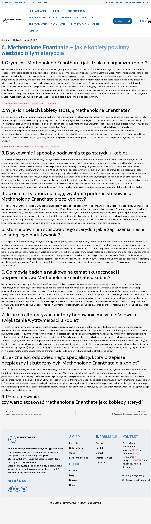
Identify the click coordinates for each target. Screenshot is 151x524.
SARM (54, 24)
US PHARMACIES (39, 11)
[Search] (129, 21)
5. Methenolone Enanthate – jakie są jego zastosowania (30, 146)
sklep (74, 437)
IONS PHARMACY (78, 11)
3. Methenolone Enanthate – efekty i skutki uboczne (28, 103)
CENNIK (64, 24)
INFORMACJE (80, 24)
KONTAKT (138, 460)
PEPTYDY (34, 30)
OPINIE (96, 24)
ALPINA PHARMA (39, 17)
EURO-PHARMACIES (66, 17)
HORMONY (87, 17)
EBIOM (58, 11)
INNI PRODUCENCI (38, 24)
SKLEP (135, 450)
